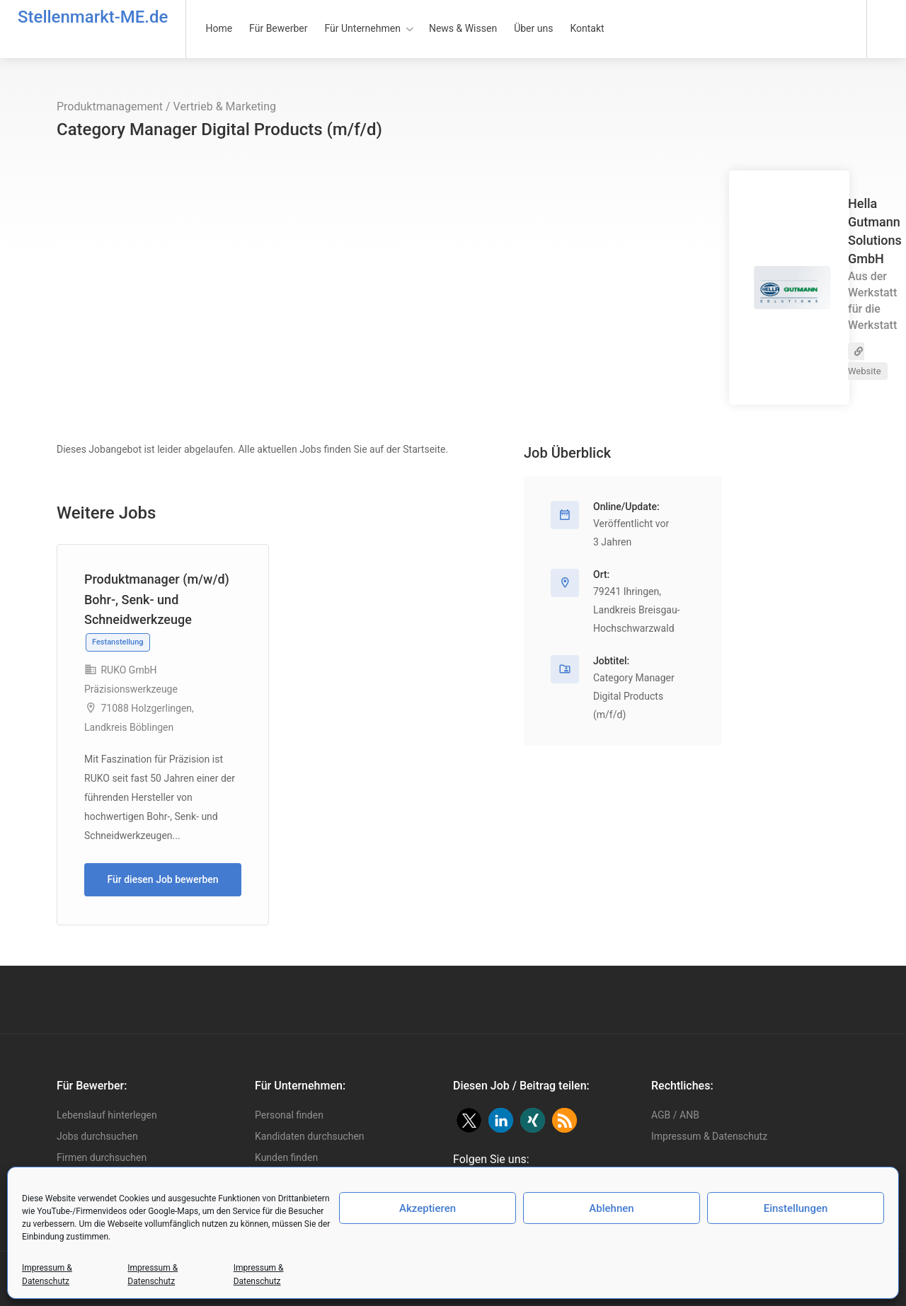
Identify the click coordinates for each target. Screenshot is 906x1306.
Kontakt (587, 28)
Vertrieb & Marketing (225, 106)
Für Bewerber (278, 28)
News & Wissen (463, 28)
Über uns (533, 28)
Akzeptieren (427, 1208)
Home (218, 28)
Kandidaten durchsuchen (310, 1136)
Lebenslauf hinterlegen (107, 1115)
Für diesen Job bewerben (162, 879)
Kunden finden (286, 1157)
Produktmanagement (110, 106)
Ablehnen (611, 1208)
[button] (469, 1120)
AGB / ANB (675, 1115)
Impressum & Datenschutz (709, 1136)
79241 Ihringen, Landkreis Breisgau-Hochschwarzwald (636, 610)
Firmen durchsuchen (102, 1157)
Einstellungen (796, 1208)
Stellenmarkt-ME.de (93, 17)
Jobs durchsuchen (97, 1136)
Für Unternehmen (363, 28)
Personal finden (289, 1115)
